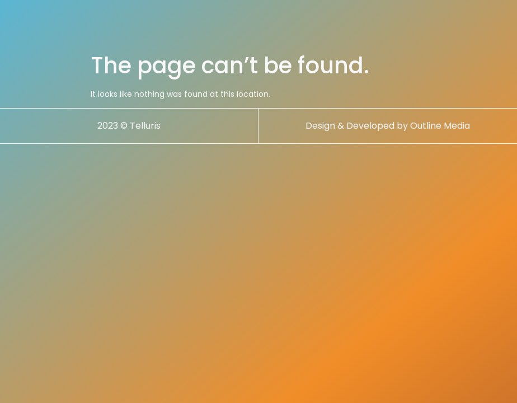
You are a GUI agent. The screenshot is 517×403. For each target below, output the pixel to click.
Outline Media (440, 125)
